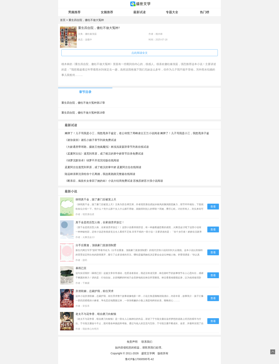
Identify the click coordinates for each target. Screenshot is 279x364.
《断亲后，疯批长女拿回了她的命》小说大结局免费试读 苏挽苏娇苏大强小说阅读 (114, 180)
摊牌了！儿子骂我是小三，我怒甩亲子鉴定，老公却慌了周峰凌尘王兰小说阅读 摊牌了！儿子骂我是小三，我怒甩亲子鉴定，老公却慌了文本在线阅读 (137, 133)
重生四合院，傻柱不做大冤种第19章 (83, 112)
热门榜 (204, 12)
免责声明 (132, 341)
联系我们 (146, 341)
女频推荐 (107, 12)
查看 (213, 206)
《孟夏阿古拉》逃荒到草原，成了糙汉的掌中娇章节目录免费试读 (104, 153)
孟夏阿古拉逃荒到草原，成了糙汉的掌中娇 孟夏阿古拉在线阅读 (103, 167)
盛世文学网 (148, 353)
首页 (62, 20)
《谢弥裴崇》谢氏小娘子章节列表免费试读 (90, 140)
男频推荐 (74, 12)
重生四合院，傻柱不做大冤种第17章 (83, 102)
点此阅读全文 (139, 52)
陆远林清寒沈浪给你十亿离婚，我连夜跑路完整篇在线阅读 (100, 173)
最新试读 (139, 12)
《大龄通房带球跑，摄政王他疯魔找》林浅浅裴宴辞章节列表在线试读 (107, 146)
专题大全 (172, 12)
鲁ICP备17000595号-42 (139, 359)
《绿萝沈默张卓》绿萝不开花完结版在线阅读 (92, 160)
